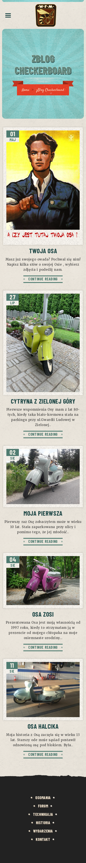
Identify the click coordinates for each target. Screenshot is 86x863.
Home (25, 90)
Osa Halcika (43, 726)
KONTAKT (43, 839)
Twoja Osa (43, 251)
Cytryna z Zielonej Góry (43, 401)
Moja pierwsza (43, 513)
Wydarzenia (43, 831)
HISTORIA (43, 822)
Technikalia (43, 814)
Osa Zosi (43, 614)
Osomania (43, 797)
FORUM (43, 806)
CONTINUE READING (43, 279)
